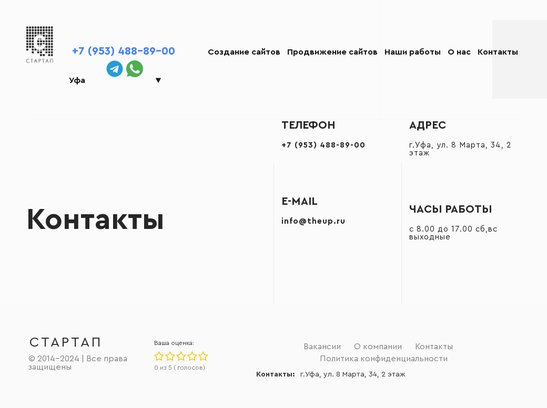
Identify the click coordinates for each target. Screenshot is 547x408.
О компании (378, 346)
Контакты (498, 52)
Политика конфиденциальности (384, 358)
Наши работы (412, 52)
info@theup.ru (313, 221)
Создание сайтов (244, 52)
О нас (459, 52)
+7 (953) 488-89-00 (123, 51)
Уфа (77, 80)
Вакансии (322, 346)
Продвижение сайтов (332, 52)
